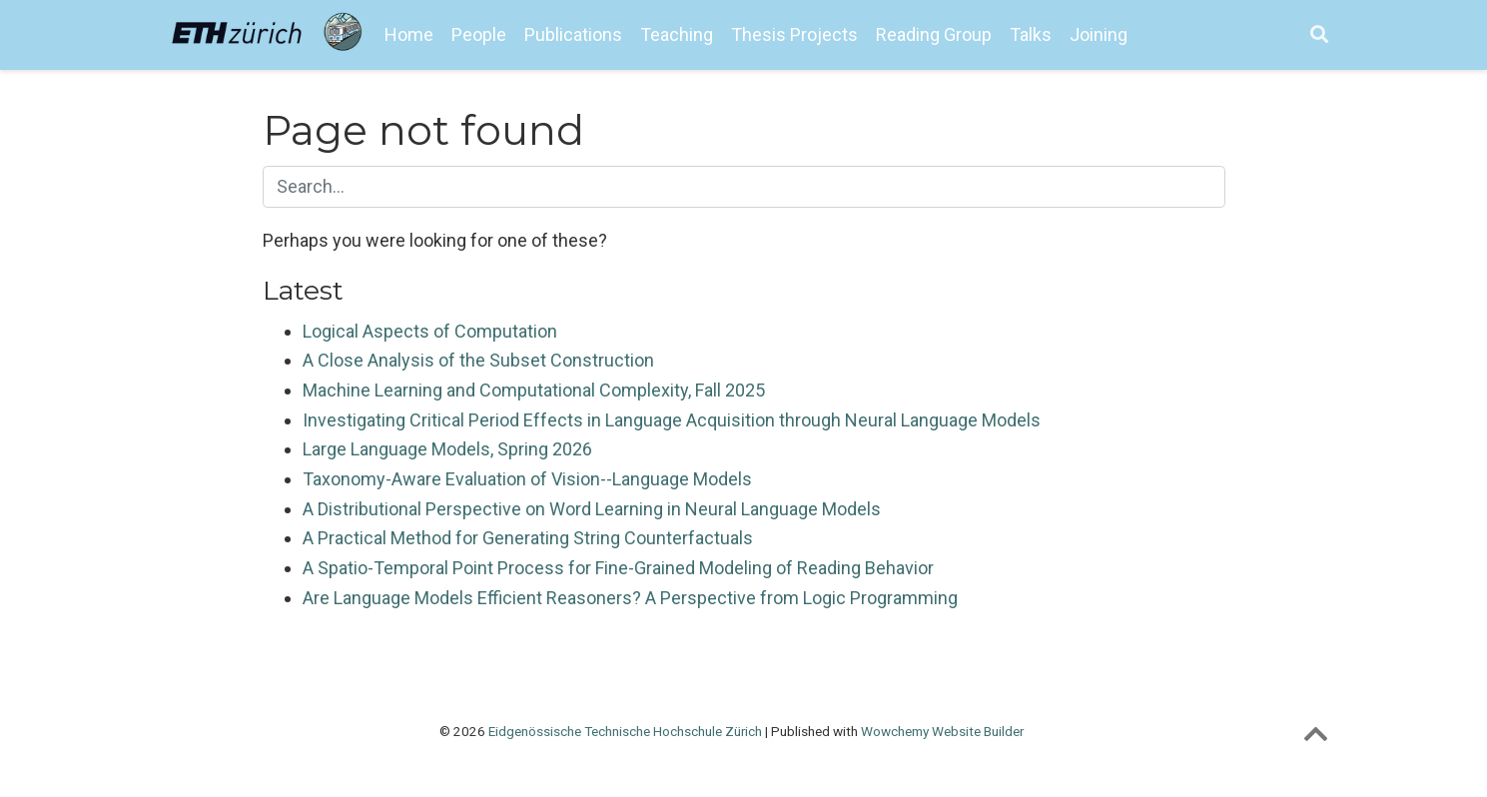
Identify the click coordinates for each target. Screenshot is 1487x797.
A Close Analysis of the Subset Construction (478, 360)
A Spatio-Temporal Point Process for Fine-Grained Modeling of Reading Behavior (618, 567)
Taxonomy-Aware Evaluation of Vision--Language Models (527, 478)
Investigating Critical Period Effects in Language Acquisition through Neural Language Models (672, 419)
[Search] (1319, 35)
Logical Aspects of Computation (430, 331)
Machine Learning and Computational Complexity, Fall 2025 (534, 390)
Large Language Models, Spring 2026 (447, 448)
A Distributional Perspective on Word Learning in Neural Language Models (592, 508)
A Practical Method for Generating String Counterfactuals (528, 537)
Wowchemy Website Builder (942, 731)
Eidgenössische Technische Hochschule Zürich (625, 731)
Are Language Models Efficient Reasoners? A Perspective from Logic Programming (630, 597)
